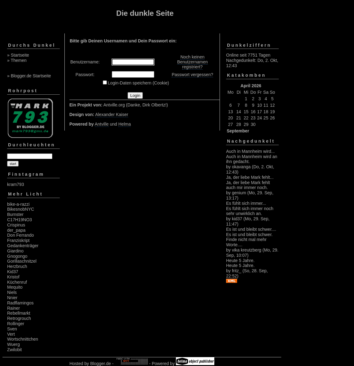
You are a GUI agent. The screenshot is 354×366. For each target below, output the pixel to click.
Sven (12, 328)
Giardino (15, 250)
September (238, 130)
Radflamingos (20, 302)
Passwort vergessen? (192, 74)
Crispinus (16, 224)
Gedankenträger (22, 245)
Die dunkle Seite (144, 13)
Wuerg (13, 344)
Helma (124, 124)
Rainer (13, 308)
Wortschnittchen (22, 339)
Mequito (15, 287)
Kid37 (12, 271)
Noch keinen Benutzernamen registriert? (192, 61)
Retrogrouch (19, 318)
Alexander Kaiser (111, 114)
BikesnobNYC (20, 209)
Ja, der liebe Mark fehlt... (249, 177)
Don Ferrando (20, 235)
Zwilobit (14, 349)
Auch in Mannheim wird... (250, 151)
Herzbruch (17, 266)
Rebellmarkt (18, 313)
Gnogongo (17, 256)
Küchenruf (17, 282)
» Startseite (18, 55)
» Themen (17, 60)
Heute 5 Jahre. (240, 260)
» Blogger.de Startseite (29, 75)
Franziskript (18, 240)
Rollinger (15, 323)
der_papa (16, 230)
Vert (11, 334)
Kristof (13, 276)
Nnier (12, 297)
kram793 (15, 184)
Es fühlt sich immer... (246, 203)
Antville (102, 124)
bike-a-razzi (18, 204)
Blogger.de (100, 363)
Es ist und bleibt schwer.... (251, 229)
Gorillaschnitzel (22, 261)
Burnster (15, 214)
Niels (12, 292)
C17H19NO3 (19, 219)
